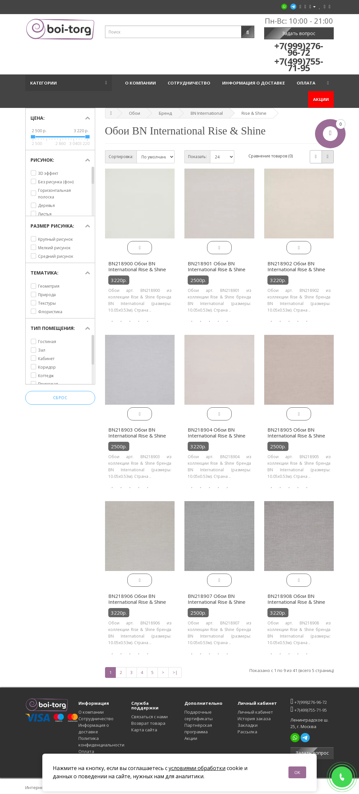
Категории (44, 83)
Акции (321, 99)
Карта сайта (144, 730)
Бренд (165, 113)
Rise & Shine (254, 113)
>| (175, 672)
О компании (141, 83)
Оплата (307, 83)
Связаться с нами (149, 717)
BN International (207, 113)
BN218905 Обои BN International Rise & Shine (296, 432)
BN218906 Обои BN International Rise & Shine (137, 599)
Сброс (60, 398)
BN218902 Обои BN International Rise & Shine (296, 266)
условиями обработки (197, 768)
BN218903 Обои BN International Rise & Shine (137, 432)
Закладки (248, 725)
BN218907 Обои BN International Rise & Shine (216, 599)
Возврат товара (148, 723)
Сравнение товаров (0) (270, 156)
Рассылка (247, 732)
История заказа (254, 719)
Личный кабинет (255, 712)
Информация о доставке (254, 83)
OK (297, 772)
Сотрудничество (190, 83)
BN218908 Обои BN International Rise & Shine (296, 599)
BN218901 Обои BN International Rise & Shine (216, 266)
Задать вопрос (298, 33)
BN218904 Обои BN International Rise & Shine (216, 432)
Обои (134, 113)
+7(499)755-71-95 (308, 709)
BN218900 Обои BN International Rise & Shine (137, 266)
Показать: (197, 156)
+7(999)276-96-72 (308, 701)
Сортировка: (121, 156)
